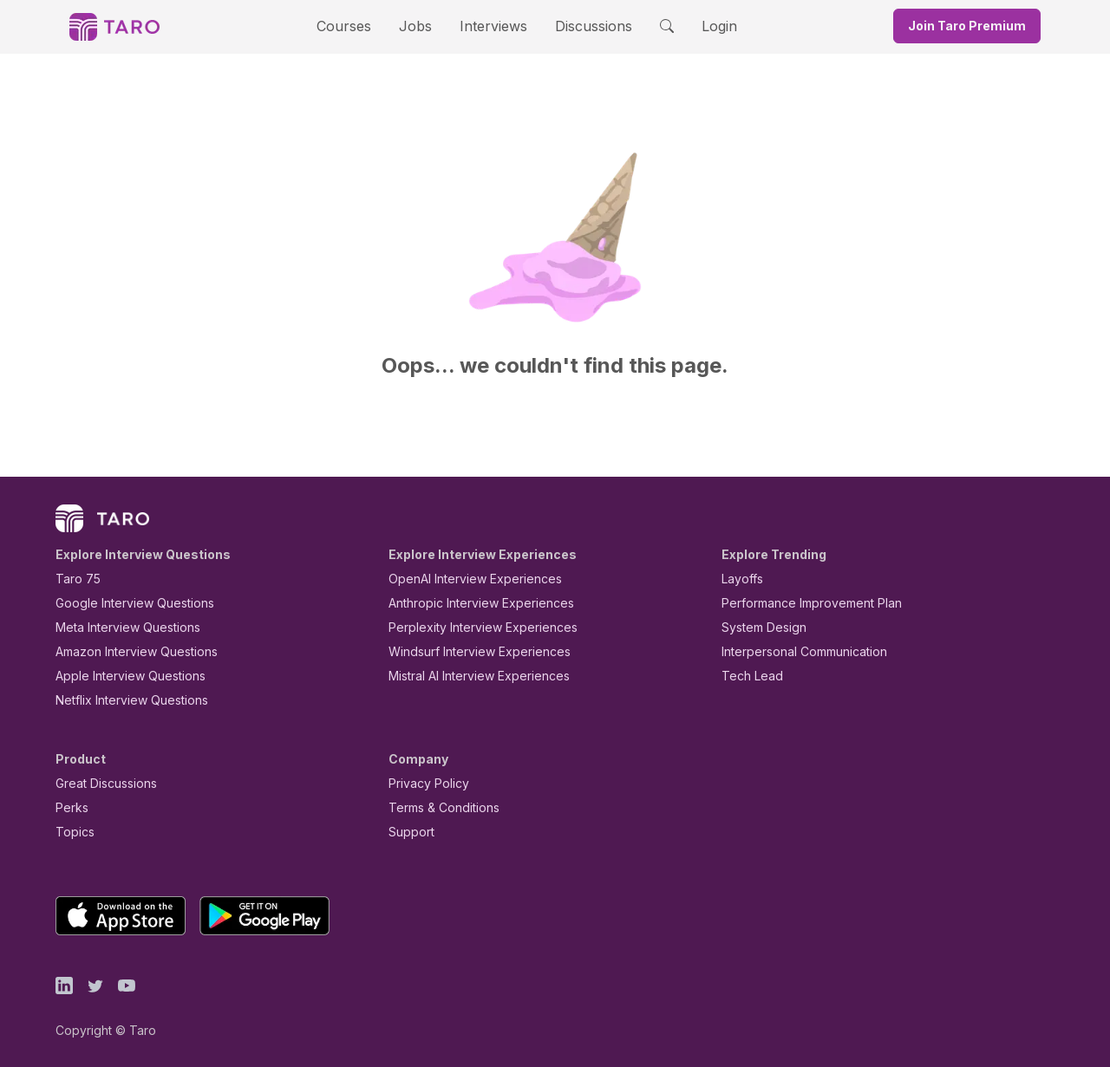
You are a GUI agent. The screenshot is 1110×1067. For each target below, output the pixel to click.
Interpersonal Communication (794, 651)
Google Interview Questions (124, 602)
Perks (69, 807)
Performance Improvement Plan (799, 602)
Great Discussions (100, 783)
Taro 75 (74, 578)
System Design (758, 627)
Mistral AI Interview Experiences (469, 675)
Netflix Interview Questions (123, 699)
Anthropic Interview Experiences (469, 602)
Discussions (580, 25)
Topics (72, 831)
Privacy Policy (424, 783)
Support (407, 831)
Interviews (490, 25)
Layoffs (740, 578)
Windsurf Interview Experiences (466, 651)
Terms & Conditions (437, 807)
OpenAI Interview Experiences (463, 578)
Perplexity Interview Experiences (469, 627)
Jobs (420, 25)
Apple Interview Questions (121, 675)
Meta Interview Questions (118, 627)
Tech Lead (747, 675)
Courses (359, 25)
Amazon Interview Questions (127, 651)
